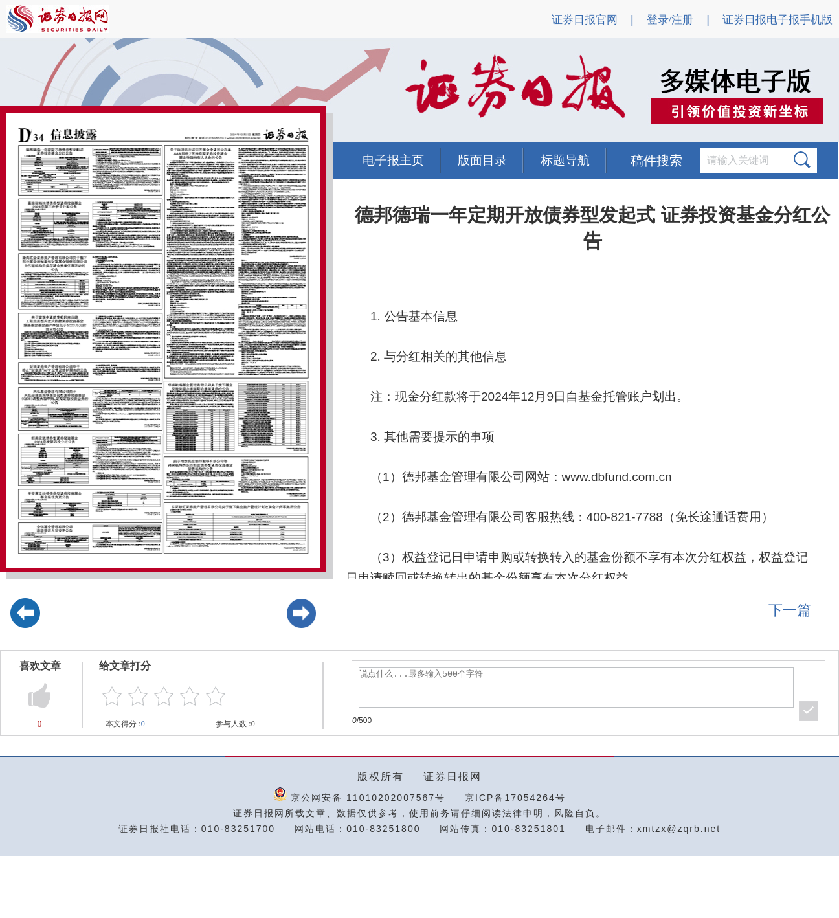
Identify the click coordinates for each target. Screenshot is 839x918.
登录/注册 (670, 20)
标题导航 (565, 160)
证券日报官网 (585, 20)
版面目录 (482, 160)
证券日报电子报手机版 (777, 20)
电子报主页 (393, 160)
